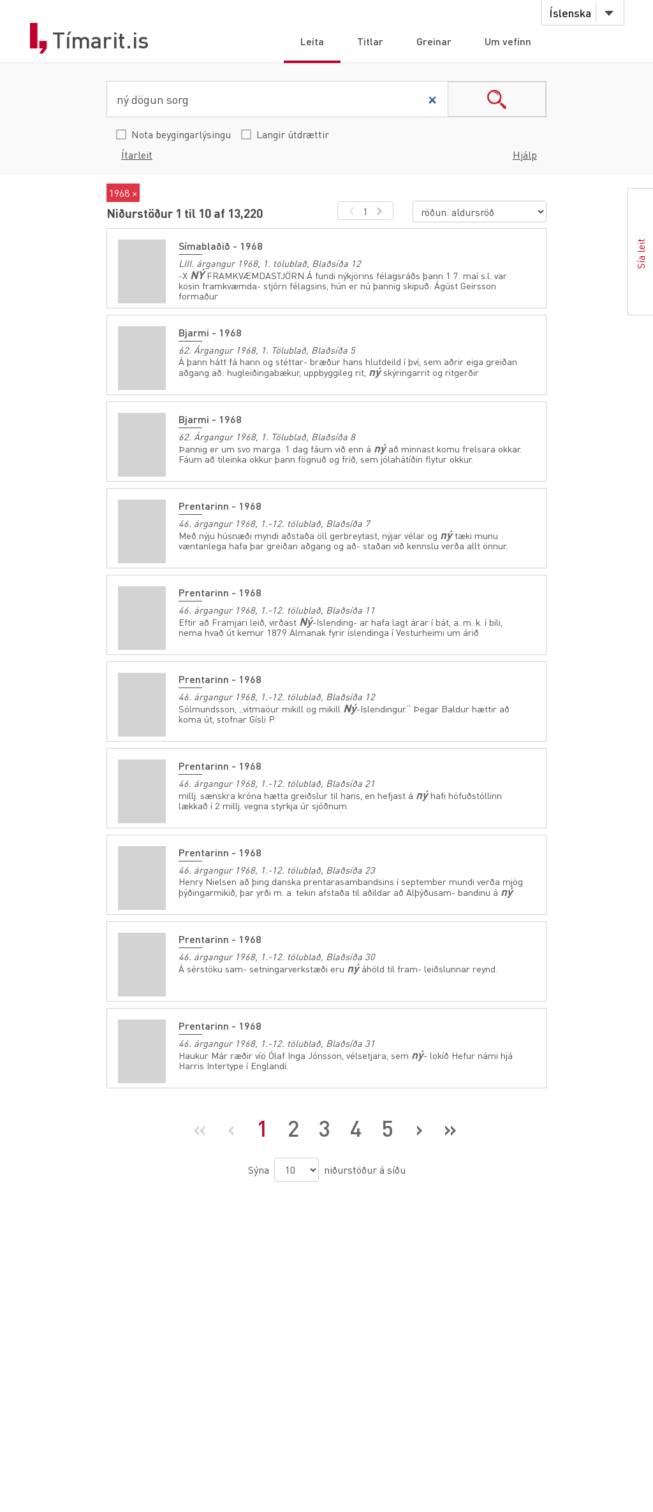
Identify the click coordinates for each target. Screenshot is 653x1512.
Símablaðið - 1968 (221, 245)
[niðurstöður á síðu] (296, 1170)
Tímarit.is (100, 40)
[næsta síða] (382, 210)
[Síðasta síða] (450, 1128)
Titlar (370, 41)
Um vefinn (508, 41)
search (497, 99)
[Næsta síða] (418, 1128)
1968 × (123, 192)
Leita (312, 41)
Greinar (433, 41)
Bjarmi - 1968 (210, 332)
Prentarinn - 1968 (220, 505)
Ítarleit (136, 154)
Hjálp (525, 154)
